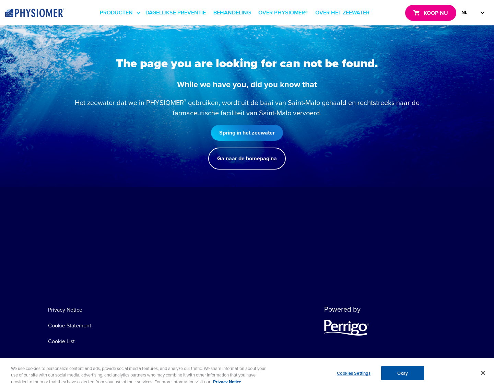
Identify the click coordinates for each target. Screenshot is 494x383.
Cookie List (61, 341)
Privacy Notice (65, 309)
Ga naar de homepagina (247, 158)
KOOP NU (436, 13)
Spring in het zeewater (247, 133)
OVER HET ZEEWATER (342, 12)
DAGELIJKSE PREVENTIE (175, 12)
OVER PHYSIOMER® (283, 12)
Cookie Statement (69, 325)
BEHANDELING (232, 12)
